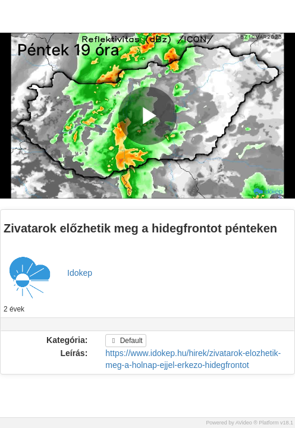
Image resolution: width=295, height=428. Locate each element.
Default (125, 340)
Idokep (79, 273)
